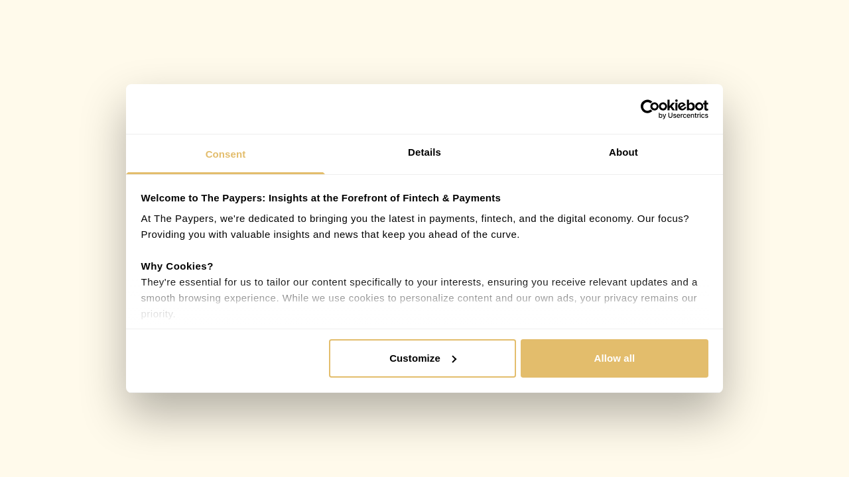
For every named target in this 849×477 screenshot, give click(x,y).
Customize (422, 358)
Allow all (614, 358)
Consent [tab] (226, 154)
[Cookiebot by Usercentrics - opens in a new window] (650, 109)
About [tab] (623, 152)
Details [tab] (424, 152)
